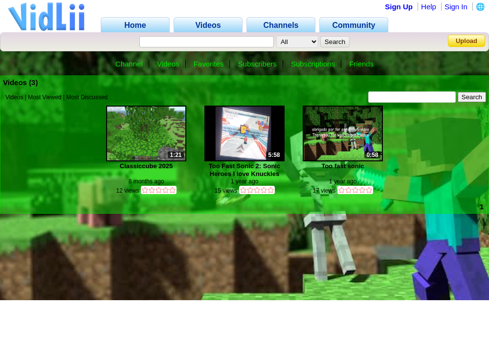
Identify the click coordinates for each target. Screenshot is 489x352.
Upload (466, 40)
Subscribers (257, 64)
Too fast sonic (342, 166)
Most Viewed (44, 97)
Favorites (209, 64)
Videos (168, 64)
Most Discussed (87, 97)
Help (428, 6)
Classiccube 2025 (146, 166)
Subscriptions (313, 64)
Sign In (456, 6)
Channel (129, 64)
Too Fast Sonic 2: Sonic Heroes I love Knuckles (244, 169)
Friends (361, 64)
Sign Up (399, 6)
